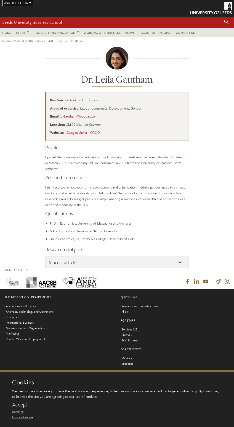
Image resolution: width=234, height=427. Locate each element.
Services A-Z (129, 329)
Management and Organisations (26, 328)
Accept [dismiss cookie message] (19, 404)
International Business (20, 322)
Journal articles (63, 262)
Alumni (130, 32)
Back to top (13, 269)
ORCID (95, 132)
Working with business (102, 32)
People (165, 32)
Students (127, 364)
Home (6, 32)
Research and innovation (54, 32)
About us (148, 32)
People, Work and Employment (25, 339)
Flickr (125, 311)
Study (20, 32)
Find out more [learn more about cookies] (22, 416)
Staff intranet (130, 340)
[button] (226, 22)
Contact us (185, 32)
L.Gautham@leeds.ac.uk (78, 116)
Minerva (127, 358)
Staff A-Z (127, 335)
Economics (12, 317)
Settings (18, 411)
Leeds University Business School (32, 22)
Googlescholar (77, 132)
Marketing (12, 333)
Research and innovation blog (140, 306)
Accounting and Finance (21, 306)
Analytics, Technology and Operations (29, 311)
